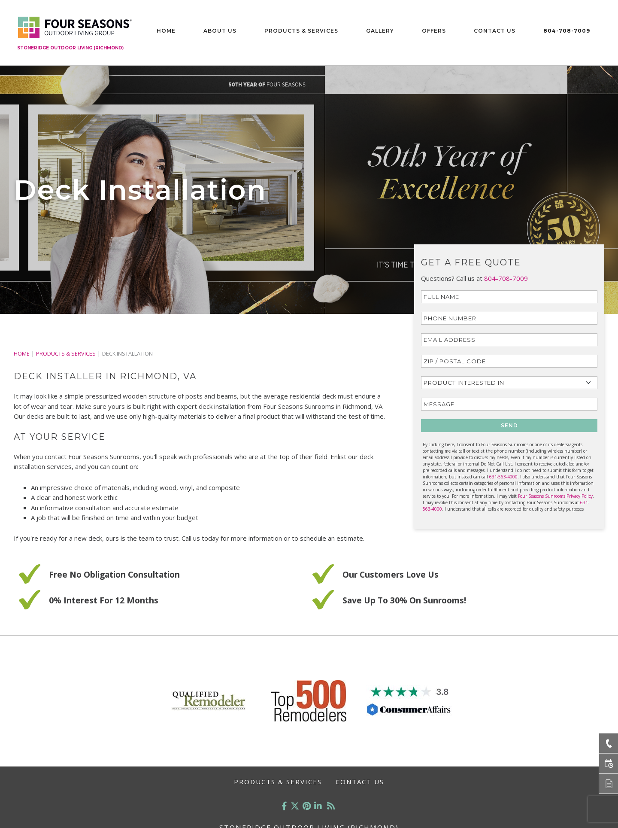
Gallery (380, 30)
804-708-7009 (566, 30)
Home (166, 30)
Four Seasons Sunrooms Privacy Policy (555, 496)
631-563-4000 (503, 477)
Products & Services (301, 30)
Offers (434, 30)
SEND (509, 425)
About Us (219, 30)
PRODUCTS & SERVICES (66, 353)
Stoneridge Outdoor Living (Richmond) (70, 48)
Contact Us (494, 30)
